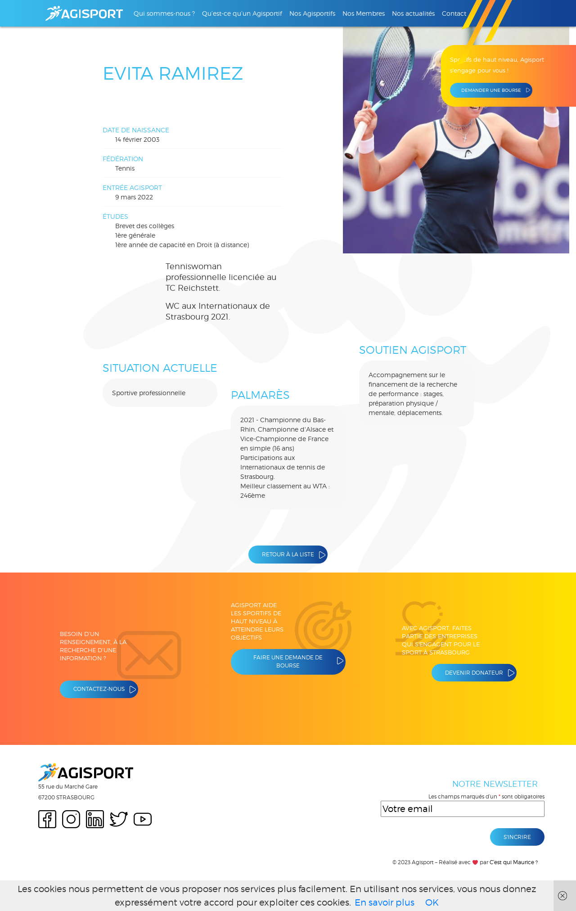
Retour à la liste (288, 554)
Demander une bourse (491, 90)
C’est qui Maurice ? (514, 862)
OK (432, 902)
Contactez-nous (99, 689)
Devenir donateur (474, 672)
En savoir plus (384, 902)
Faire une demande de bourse (288, 661)
